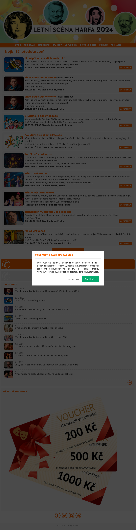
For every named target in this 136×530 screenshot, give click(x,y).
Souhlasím (90, 279)
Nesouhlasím (74, 279)
